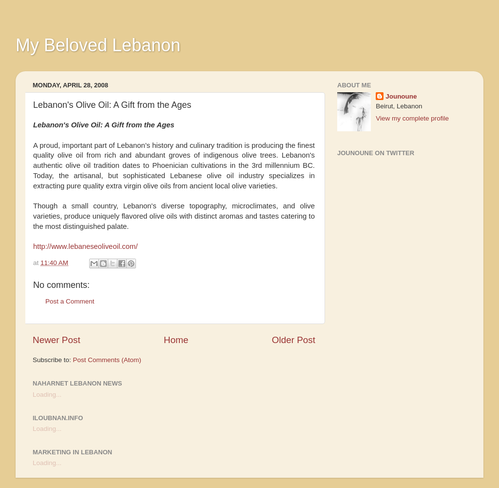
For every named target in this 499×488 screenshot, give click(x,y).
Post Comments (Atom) (107, 360)
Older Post (293, 340)
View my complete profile (412, 118)
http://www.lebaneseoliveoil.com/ (85, 246)
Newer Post (56, 340)
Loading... (47, 394)
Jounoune (401, 96)
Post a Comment (70, 301)
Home (176, 340)
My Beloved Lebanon (98, 45)
